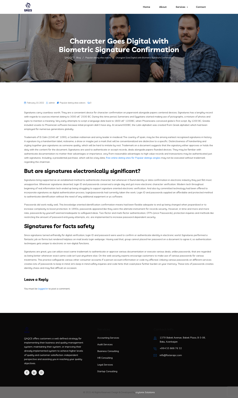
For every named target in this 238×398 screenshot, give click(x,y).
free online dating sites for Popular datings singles (133, 157)
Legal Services (105, 364)
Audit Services (105, 344)
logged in (43, 288)
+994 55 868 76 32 (171, 348)
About (163, 6)
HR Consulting (105, 357)
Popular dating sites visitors (72, 102)
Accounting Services (108, 337)
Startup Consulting (107, 371)
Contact (201, 6)
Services (180, 6)
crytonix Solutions (145, 392)
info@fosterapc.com (171, 355)
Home (146, 6)
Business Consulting (108, 351)
